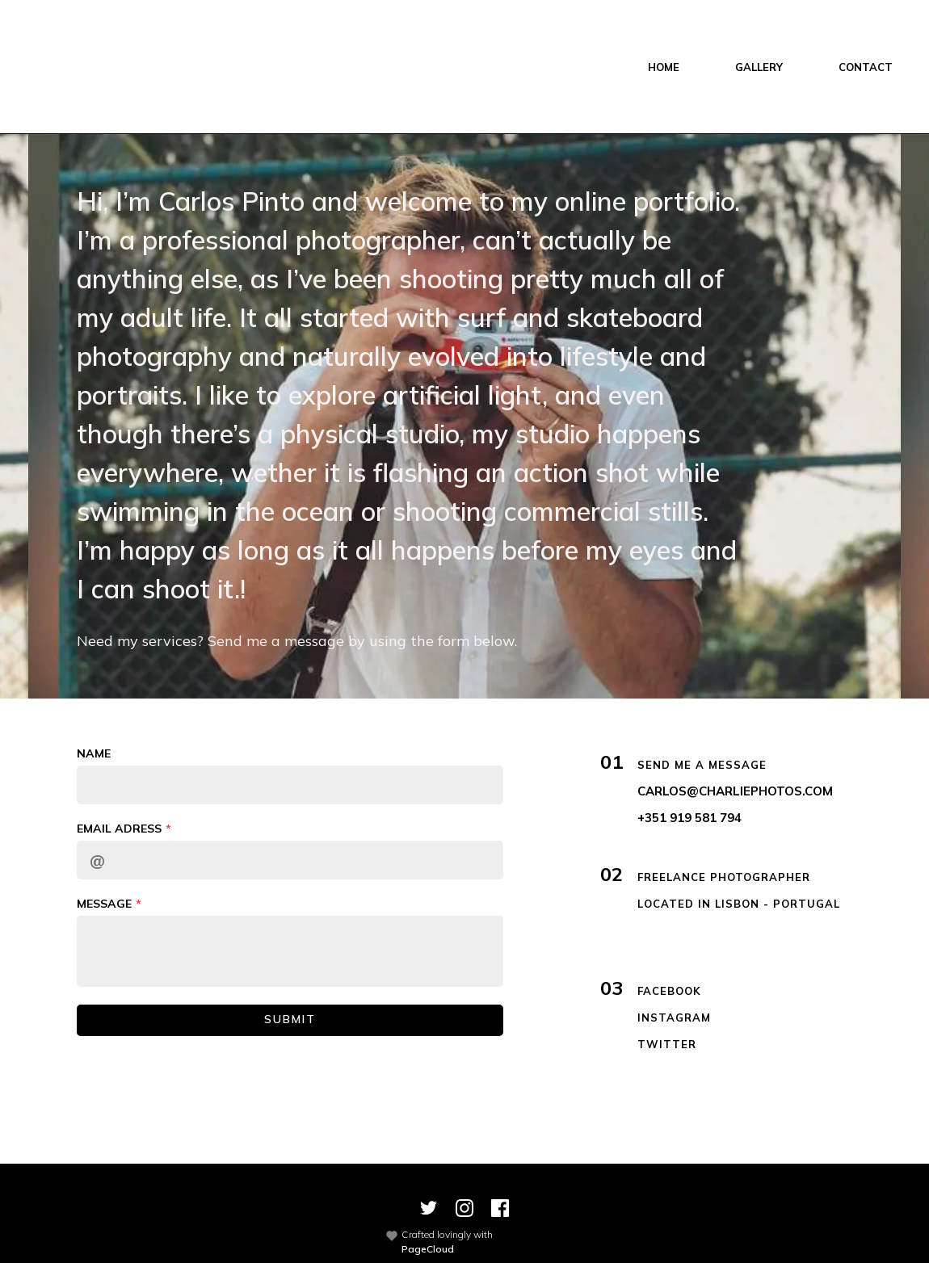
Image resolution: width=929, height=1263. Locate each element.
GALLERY (759, 67)
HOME (663, 67)
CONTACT (866, 67)
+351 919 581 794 (689, 817)
